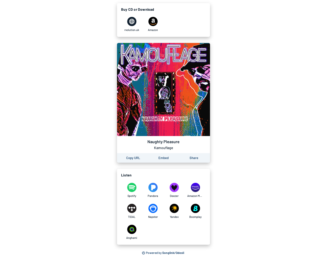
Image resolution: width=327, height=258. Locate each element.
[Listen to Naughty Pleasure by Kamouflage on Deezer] (174, 190)
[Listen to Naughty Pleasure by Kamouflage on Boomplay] (195, 211)
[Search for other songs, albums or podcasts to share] (163, 253)
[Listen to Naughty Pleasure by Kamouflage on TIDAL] (131, 211)
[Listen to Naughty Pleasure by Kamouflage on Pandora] (153, 190)
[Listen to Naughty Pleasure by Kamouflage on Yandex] (174, 211)
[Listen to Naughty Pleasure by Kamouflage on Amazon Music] (195, 190)
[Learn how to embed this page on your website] (163, 158)
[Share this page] (193, 158)
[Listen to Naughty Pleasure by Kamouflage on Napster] (153, 211)
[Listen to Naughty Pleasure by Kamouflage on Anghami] (131, 232)
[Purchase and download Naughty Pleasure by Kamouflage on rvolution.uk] (131, 24)
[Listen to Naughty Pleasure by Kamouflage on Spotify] (131, 190)
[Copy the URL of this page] (133, 158)
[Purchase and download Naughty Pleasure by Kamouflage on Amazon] (153, 24)
